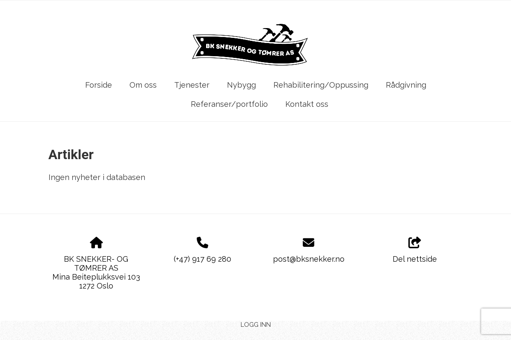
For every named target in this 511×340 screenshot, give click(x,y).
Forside (98, 84)
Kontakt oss (306, 104)
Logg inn (256, 324)
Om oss (143, 84)
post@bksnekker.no (308, 258)
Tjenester (192, 84)
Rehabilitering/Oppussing (320, 84)
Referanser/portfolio (229, 104)
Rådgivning (406, 84)
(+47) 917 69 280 (202, 258)
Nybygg (241, 84)
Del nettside (415, 250)
